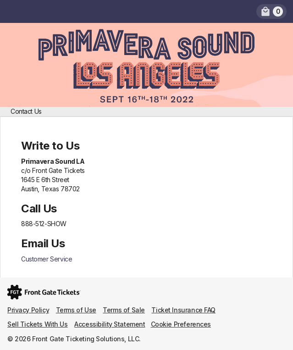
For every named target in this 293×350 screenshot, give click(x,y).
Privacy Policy (28, 310)
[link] (271, 11)
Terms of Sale (124, 310)
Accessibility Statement (109, 324)
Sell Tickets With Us (37, 324)
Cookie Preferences (181, 324)
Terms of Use (76, 310)
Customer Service (46, 259)
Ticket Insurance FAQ (183, 310)
